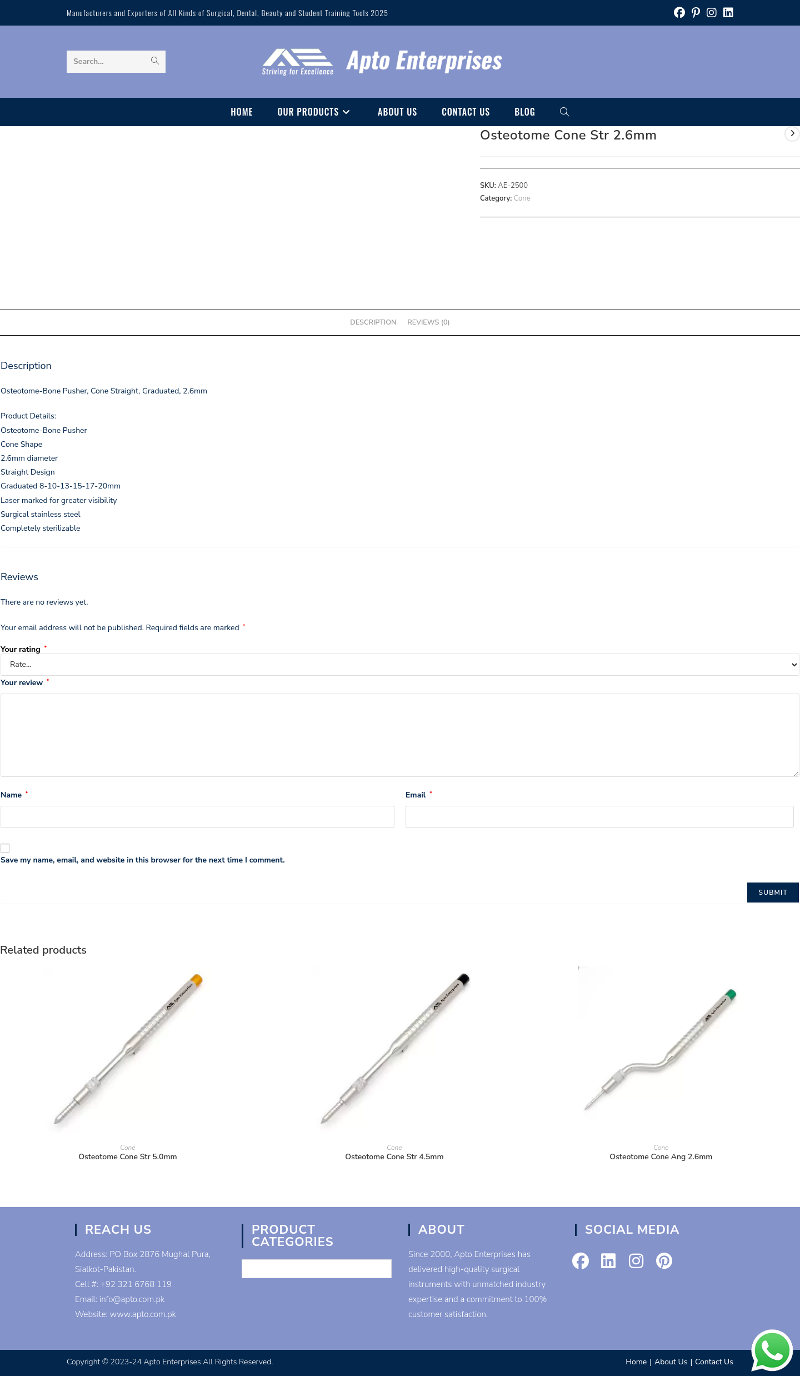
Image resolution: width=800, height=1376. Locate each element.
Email (419, 795)
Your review (25, 682)
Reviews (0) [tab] (428, 322)
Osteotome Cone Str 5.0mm (127, 1156)
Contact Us (714, 1362)
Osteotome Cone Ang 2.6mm (660, 1156)
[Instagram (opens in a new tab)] (711, 13)
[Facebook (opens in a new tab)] (679, 13)
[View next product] (792, 134)
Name (14, 795)
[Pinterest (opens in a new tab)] (695, 13)
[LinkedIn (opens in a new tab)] (726, 13)
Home (636, 1362)
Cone (522, 198)
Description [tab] (373, 322)
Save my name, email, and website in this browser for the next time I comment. (143, 860)
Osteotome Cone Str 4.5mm (394, 1156)
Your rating (24, 650)
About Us (670, 1362)
